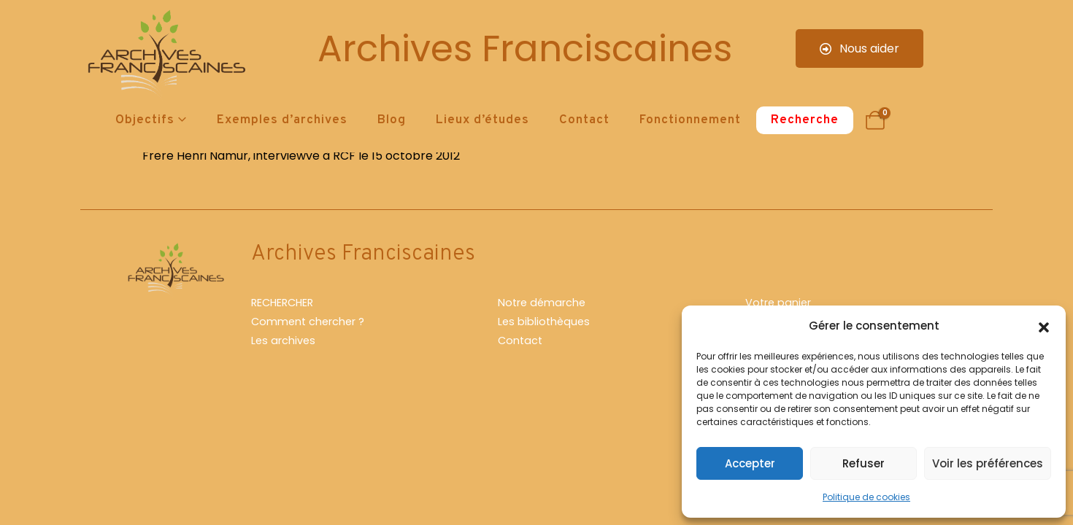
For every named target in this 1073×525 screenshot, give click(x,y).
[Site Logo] (164, 55)
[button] (1044, 326)
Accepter (750, 463)
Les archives (283, 340)
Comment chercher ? (307, 321)
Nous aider (859, 48)
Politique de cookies (866, 497)
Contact (584, 120)
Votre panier (778, 302)
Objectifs (144, 120)
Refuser (863, 463)
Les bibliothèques (544, 321)
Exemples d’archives (282, 120)
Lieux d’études (482, 120)
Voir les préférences (987, 463)
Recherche (805, 120)
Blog (391, 120)
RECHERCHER (282, 302)
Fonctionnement (690, 120)
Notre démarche (541, 302)
